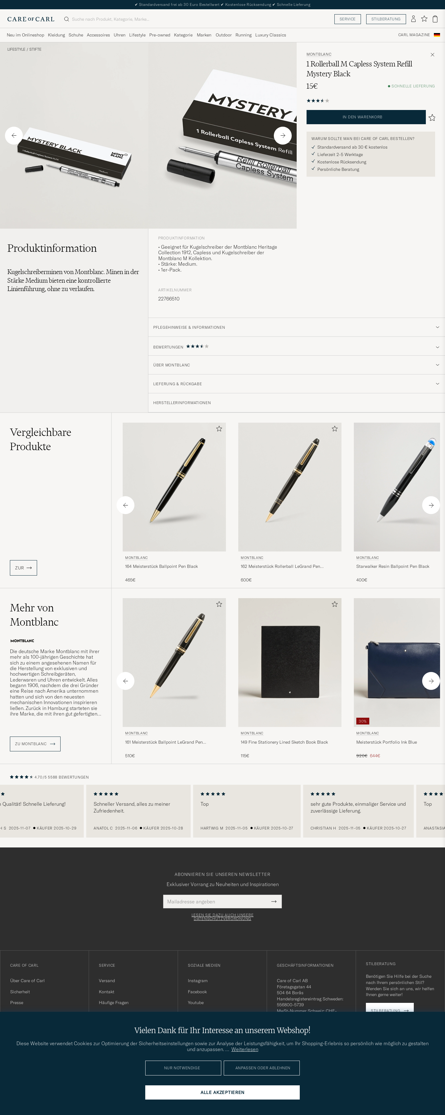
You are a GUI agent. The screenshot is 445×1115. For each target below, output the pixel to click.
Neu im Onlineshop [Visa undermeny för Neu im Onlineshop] (25, 35)
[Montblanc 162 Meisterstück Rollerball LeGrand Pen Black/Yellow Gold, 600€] (290, 503)
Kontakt (106, 992)
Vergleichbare (40, 439)
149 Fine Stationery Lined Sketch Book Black (284, 742)
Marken (204, 35)
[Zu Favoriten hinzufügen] (218, 430)
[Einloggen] (413, 19)
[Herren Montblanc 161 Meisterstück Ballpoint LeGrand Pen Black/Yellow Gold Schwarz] (174, 662)
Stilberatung (386, 19)
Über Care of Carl (27, 980)
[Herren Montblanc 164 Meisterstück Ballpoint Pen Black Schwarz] (174, 487)
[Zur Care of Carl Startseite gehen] (30, 19)
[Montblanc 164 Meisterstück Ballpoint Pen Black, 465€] (174, 503)
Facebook (197, 992)
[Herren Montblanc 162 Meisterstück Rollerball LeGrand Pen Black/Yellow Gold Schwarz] (289, 487)
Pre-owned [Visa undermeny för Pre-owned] (159, 35)
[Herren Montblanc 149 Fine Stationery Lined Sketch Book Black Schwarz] (289, 662)
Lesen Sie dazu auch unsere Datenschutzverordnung (223, 917)
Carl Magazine (414, 35)
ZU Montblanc (35, 744)
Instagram (198, 980)
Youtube (196, 1002)
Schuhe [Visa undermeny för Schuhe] (76, 35)
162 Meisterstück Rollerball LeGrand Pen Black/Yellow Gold (280, 567)
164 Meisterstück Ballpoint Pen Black (161, 566)
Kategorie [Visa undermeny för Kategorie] (183, 35)
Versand (107, 980)
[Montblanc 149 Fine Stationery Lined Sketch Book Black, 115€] (290, 678)
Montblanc (319, 54)
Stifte (35, 49)
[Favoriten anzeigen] (424, 19)
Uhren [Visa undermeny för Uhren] (119, 35)
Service (348, 19)
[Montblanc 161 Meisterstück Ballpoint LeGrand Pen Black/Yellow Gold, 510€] (174, 678)
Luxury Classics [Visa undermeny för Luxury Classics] (270, 35)
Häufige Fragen (114, 1002)
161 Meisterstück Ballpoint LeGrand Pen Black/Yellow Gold (164, 742)
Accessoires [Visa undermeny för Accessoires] (98, 35)
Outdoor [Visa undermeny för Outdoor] (224, 35)
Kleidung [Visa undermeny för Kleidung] (56, 35)
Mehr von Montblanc (34, 614)
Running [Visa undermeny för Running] (243, 35)
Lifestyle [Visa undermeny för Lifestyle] (137, 35)
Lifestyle (16, 49)
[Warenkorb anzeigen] (435, 19)
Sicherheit (20, 992)
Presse (16, 1002)
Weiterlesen (244, 1049)
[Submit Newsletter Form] (274, 901)
